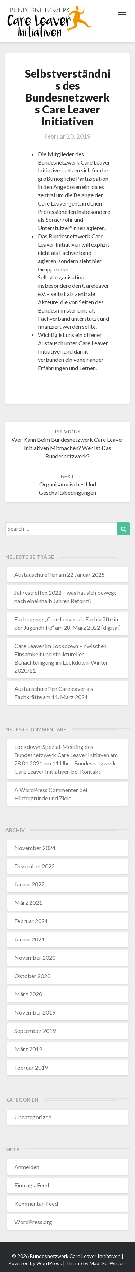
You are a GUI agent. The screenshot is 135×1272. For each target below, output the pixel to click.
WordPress (49, 1263)
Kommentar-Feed (36, 1203)
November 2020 (34, 957)
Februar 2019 (31, 1067)
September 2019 (35, 1030)
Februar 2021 (31, 920)
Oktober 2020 (32, 975)
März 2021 (28, 902)
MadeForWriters (108, 1263)
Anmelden (26, 1166)
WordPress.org (33, 1221)
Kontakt (90, 771)
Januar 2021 (29, 939)
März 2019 (28, 1049)
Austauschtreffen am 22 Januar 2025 (59, 574)
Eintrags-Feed (31, 1185)
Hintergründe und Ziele (42, 798)
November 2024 (34, 847)
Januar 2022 (29, 884)
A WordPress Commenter (46, 789)
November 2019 (34, 1012)
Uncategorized (32, 1117)
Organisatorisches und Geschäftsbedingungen (67, 484)
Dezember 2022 (34, 866)
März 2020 (28, 993)
